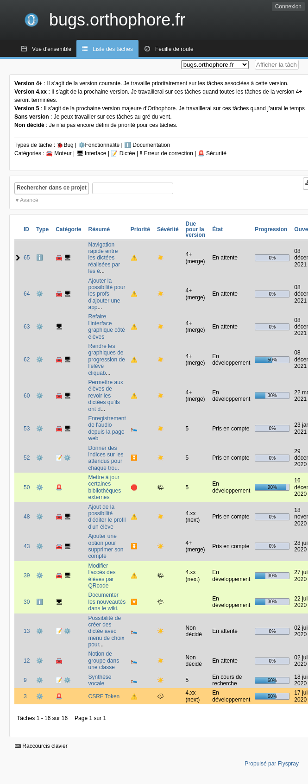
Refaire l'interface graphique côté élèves (106, 326)
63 (27, 326)
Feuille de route (174, 49)
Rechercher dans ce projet (52, 187)
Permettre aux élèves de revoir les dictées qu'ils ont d (105, 395)
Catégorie (68, 229)
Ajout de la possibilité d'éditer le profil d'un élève (107, 517)
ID (26, 229)
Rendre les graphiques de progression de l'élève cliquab (106, 359)
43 (27, 546)
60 (27, 395)
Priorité (140, 229)
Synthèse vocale (99, 680)
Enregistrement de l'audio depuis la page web (107, 428)
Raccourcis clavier (41, 746)
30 (27, 602)
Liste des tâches (113, 49)
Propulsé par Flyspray (272, 763)
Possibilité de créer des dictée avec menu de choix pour (106, 631)
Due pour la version (196, 229)
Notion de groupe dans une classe (103, 660)
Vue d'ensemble (51, 49)
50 (27, 487)
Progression (271, 229)
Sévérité (168, 229)
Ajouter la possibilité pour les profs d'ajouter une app (106, 294)
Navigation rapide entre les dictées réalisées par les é (104, 258)
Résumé (99, 229)
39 (27, 575)
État (217, 229)
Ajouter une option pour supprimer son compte (105, 546)
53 (27, 428)
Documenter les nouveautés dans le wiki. (107, 602)
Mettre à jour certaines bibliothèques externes (104, 487)
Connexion (288, 6)
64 (27, 294)
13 (27, 631)
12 (27, 661)
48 (27, 516)
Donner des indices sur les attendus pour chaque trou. (105, 458)
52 (27, 458)
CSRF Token (103, 696)
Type (42, 229)
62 (27, 359)
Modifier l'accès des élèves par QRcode (101, 576)
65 (27, 257)
